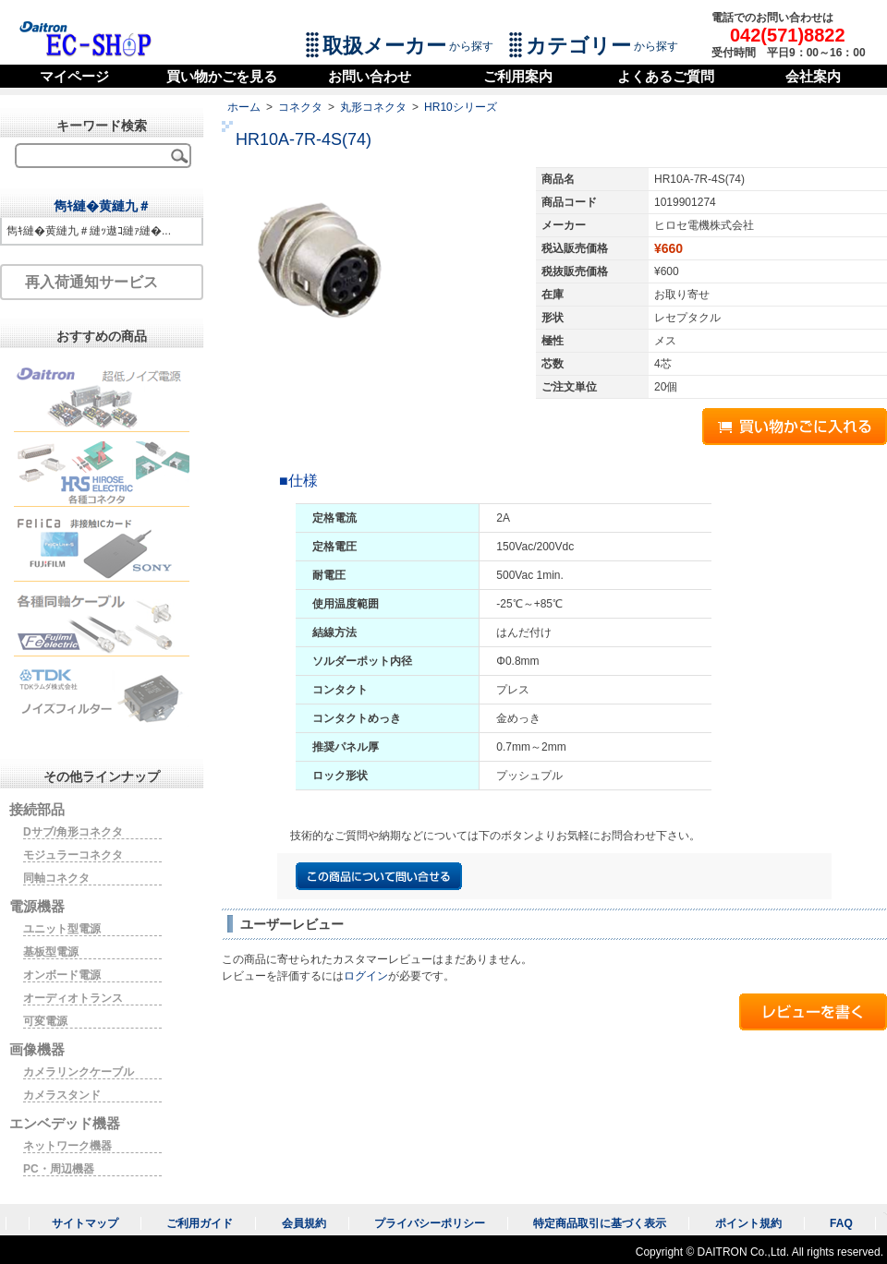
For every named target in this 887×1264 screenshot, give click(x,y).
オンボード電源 (62, 975)
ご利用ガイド (199, 1223)
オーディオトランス (73, 998)
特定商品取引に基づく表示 (599, 1223)
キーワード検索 (101, 125)
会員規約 (304, 1223)
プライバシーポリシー (429, 1223)
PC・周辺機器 (58, 1168)
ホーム (244, 107)
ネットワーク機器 (67, 1145)
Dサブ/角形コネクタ (73, 831)
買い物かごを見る (221, 76)
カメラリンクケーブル (78, 1071)
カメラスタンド (62, 1095)
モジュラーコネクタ (73, 855)
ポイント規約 (748, 1223)
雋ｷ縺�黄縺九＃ (102, 206)
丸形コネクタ (373, 107)
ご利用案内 (518, 76)
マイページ (74, 76)
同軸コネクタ (56, 878)
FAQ (841, 1223)
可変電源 (45, 1021)
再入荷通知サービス (91, 282)
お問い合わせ (369, 76)
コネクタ (300, 107)
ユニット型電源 (62, 928)
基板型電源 (51, 951)
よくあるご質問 (665, 76)
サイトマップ (85, 1223)
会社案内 (813, 76)
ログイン (366, 975)
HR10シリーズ (460, 107)
